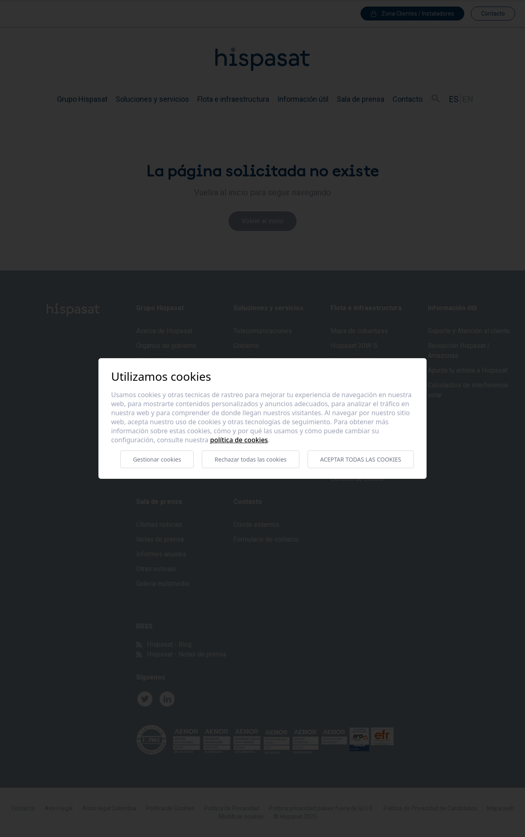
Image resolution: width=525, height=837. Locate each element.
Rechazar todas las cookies (250, 459)
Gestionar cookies (157, 459)
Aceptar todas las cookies (360, 459)
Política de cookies (239, 439)
